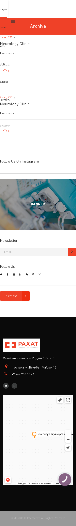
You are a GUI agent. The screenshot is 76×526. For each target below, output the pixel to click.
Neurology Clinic (15, 43)
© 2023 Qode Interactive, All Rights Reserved (38, 518)
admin (6, 125)
